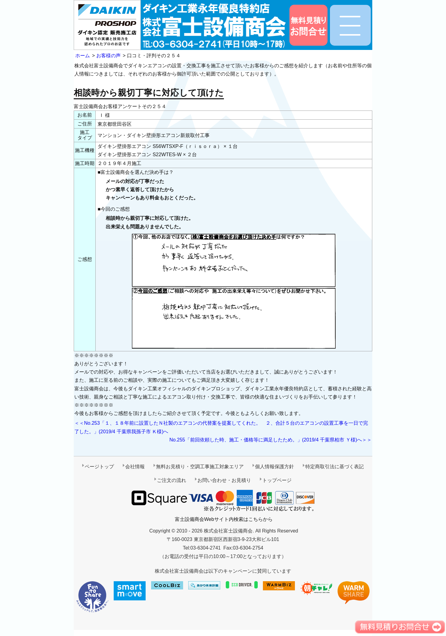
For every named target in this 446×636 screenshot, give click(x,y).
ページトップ (99, 466)
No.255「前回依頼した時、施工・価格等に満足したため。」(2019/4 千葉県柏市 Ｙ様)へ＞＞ (270, 439)
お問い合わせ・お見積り (224, 480)
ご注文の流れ (171, 480)
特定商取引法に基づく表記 (334, 466)
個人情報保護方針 (274, 466)
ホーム (82, 55)
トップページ (277, 480)
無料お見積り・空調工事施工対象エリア (200, 466)
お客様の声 (108, 55)
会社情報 (135, 466)
